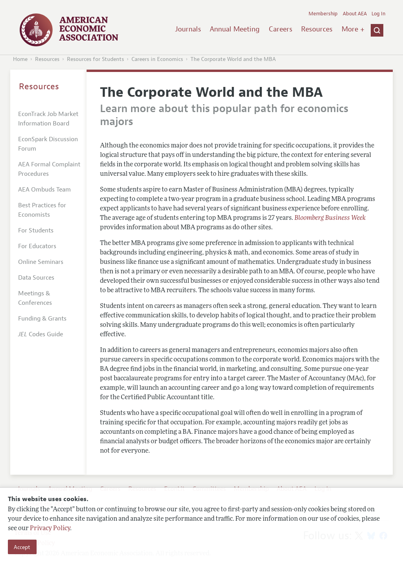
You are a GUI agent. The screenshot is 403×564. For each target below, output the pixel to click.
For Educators (37, 246)
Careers (280, 29)
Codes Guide (40, 334)
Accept (22, 547)
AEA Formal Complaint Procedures (49, 169)
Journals (188, 29)
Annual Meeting (235, 29)
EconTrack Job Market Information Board (48, 118)
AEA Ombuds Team (44, 190)
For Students (36, 230)
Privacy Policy (50, 528)
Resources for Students (95, 59)
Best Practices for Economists (42, 210)
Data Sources (36, 278)
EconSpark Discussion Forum (48, 144)
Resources (317, 29)
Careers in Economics (157, 59)
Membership (323, 14)
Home (20, 59)
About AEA (355, 14)
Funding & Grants (42, 319)
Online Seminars (40, 262)
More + (353, 29)
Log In (378, 14)
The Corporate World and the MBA (233, 59)
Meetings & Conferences (35, 298)
